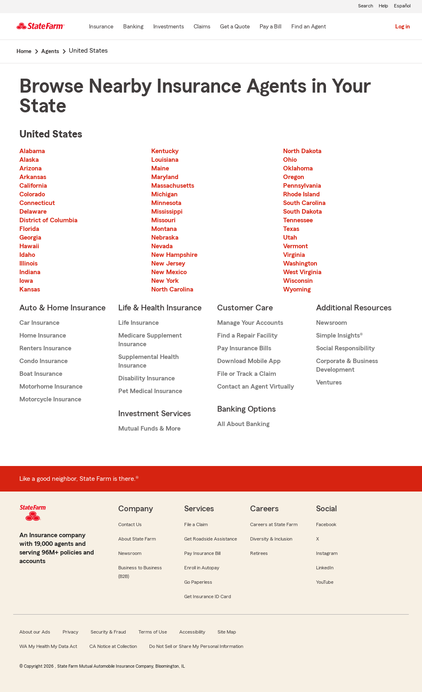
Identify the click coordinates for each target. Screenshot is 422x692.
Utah (290, 237)
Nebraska (164, 237)
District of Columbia (48, 220)
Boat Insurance (40, 373)
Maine (160, 168)
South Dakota (302, 211)
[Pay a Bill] (270, 27)
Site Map (227, 631)
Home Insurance (42, 335)
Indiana (29, 272)
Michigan (164, 194)
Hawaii (29, 246)
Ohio (290, 159)
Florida (29, 229)
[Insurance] (101, 27)
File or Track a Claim (246, 373)
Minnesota (166, 203)
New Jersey (168, 263)
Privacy (70, 631)
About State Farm (137, 538)
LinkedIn (324, 567)
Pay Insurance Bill (202, 553)
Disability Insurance (146, 378)
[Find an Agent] (309, 27)
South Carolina (304, 203)
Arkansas (32, 177)
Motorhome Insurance (50, 386)
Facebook (326, 524)
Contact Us (130, 524)
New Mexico (169, 272)
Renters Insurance (45, 348)
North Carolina (172, 289)
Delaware (33, 211)
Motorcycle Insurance (50, 399)
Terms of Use (152, 631)
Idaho (27, 255)
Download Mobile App (249, 361)
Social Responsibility (345, 348)
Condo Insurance (43, 361)
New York (165, 280)
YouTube (324, 582)
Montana (164, 229)
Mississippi (167, 211)
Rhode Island (301, 194)
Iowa (26, 280)
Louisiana (164, 159)
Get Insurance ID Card (207, 596)
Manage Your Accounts (250, 322)
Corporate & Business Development (347, 365)
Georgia (30, 237)
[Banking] (133, 27)
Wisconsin (298, 280)
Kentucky (164, 151)
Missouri (163, 220)
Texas (291, 229)
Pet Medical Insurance (150, 391)
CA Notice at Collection (113, 646)
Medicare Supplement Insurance (150, 339)
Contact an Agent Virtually (255, 386)
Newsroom (331, 322)
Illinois (28, 263)
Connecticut (37, 203)
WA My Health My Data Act (48, 646)
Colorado (32, 194)
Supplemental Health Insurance (148, 361)
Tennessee (298, 220)
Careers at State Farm (274, 524)
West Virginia (302, 272)
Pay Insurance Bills (244, 348)
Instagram (327, 553)
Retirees (259, 553)
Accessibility (192, 631)
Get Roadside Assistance (210, 538)
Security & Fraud (108, 631)
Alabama (32, 151)
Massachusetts (172, 185)
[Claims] (202, 27)
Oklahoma (298, 168)
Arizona (30, 168)
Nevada (162, 246)
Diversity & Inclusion (271, 538)
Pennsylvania (302, 185)
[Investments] (168, 27)
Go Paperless (198, 582)
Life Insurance (138, 322)
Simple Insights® (339, 335)
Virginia (294, 255)
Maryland (164, 177)
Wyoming (297, 289)
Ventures (329, 382)
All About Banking (243, 424)
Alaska (29, 159)
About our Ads (34, 631)
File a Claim (196, 524)
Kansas (29, 289)
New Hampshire (174, 255)
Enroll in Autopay (201, 567)
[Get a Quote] (235, 27)
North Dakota (302, 151)
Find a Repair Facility (247, 335)
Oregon (293, 177)
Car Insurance (39, 322)
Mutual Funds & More (149, 428)
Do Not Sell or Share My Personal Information (196, 646)
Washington (300, 263)
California (33, 185)
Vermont (295, 246)
